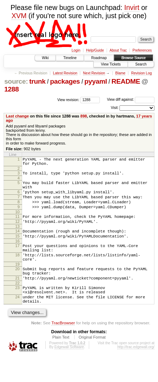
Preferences (142, 50)
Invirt (131, 7)
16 (17, 255)
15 (17, 249)
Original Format (92, 363)
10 (17, 221)
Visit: (115, 108)
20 (17, 287)
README (126, 81)
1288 (11, 89)
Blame (120, 73)
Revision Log (141, 73)
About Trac (118, 50)
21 (17, 298)
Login (76, 50)
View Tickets (111, 64)
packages (65, 81)
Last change (17, 116)
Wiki (45, 58)
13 (17, 238)
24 (17, 320)
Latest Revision (65, 73)
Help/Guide (95, 50)
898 (83, 116)
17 (17, 259)
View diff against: (130, 99)
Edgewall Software (69, 373)
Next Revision (94, 73)
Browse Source (133, 58)
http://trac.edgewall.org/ (135, 373)
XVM (18, 16)
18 (17, 271)
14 (17, 243)
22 (17, 304)
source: (16, 81)
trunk (37, 81)
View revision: (68, 99)
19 (17, 282)
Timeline (69, 58)
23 (17, 309)
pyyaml (96, 81)
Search (141, 64)
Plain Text (61, 363)
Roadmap (99, 58)
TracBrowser (63, 348)
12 (17, 232)
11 (17, 226)
